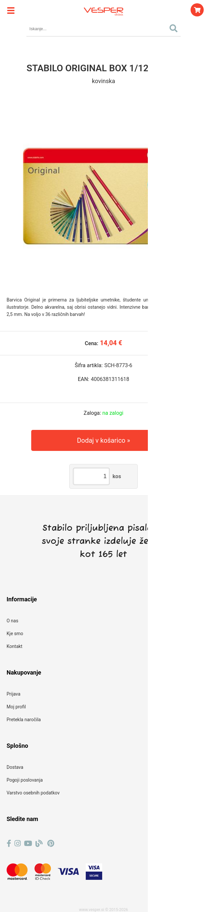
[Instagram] (17, 843)
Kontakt (14, 646)
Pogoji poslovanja (25, 780)
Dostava (15, 767)
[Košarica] (197, 9)
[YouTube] (28, 843)
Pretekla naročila (24, 719)
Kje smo (15, 633)
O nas (12, 620)
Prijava (13, 694)
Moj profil (16, 706)
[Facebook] (9, 843)
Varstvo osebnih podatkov (33, 792)
